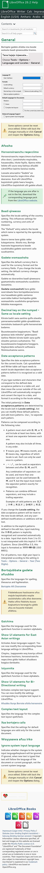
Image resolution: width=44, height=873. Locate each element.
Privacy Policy (30, 830)
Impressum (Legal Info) (12, 830)
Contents (6, 24)
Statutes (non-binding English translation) (20, 833)
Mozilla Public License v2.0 (22, 843)
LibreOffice (8, 11)
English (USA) (10, 17)
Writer (21, 11)
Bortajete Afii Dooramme (13, 586)
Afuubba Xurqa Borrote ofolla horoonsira (21, 703)
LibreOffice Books (22, 809)
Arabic (36, 17)
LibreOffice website (27, 200)
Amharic (25, 17)
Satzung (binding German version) (16, 836)
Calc (29, 11)
